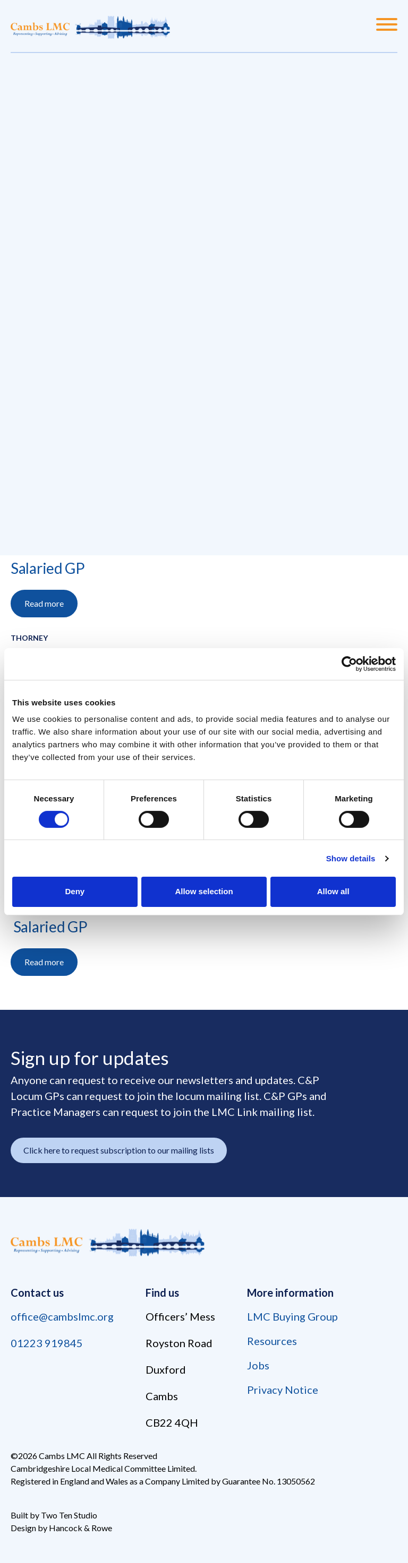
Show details (351, 858)
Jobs (258, 1365)
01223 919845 (47, 1343)
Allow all (333, 891)
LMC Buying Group (292, 1316)
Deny (74, 891)
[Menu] (386, 26)
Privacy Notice (282, 1389)
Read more (44, 603)
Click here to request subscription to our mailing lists (118, 1150)
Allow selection (204, 891)
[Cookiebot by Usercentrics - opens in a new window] (349, 663)
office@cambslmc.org (62, 1316)
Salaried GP (48, 568)
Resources (272, 1340)
